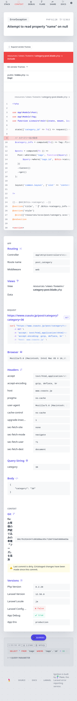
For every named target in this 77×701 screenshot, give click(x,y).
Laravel (47, 680)
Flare (60, 677)
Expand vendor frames (20, 47)
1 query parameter (18, 658)
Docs (34, 680)
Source (21, 680)
